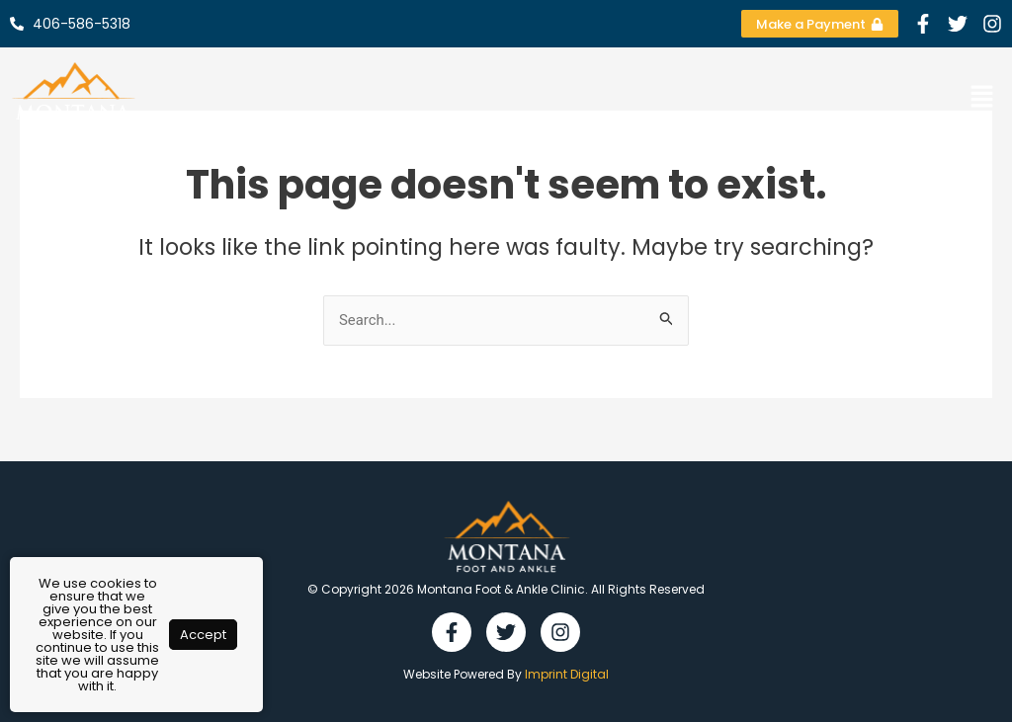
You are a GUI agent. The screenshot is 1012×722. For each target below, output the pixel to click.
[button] (982, 98)
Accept (203, 634)
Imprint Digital (567, 674)
